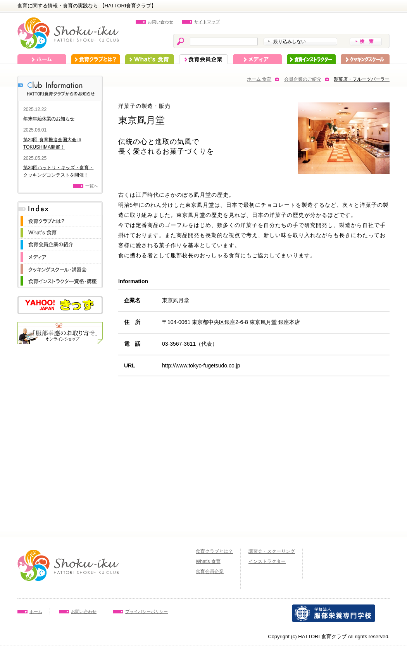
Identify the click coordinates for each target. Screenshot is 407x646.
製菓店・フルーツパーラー (362, 79)
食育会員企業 (203, 59)
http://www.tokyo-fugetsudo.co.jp (201, 365)
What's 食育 (149, 59)
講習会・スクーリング (271, 551)
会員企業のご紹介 (302, 79)
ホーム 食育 (259, 79)
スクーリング (365, 59)
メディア (257, 59)
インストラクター (311, 59)
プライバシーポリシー (146, 611)
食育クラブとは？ (95, 59)
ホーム (41, 59)
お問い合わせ (160, 21)
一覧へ (91, 186)
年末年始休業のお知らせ (48, 118)
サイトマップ (207, 21)
